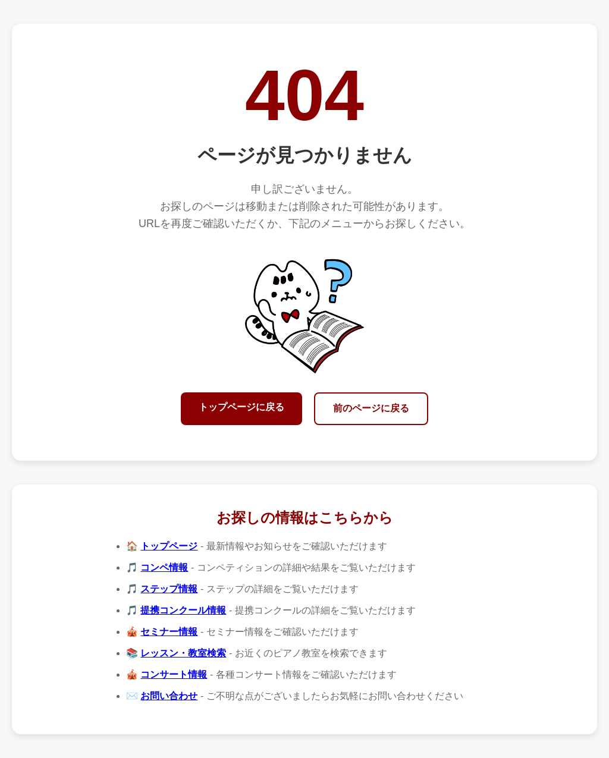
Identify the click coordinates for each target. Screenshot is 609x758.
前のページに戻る (371, 408)
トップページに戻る (241, 407)
